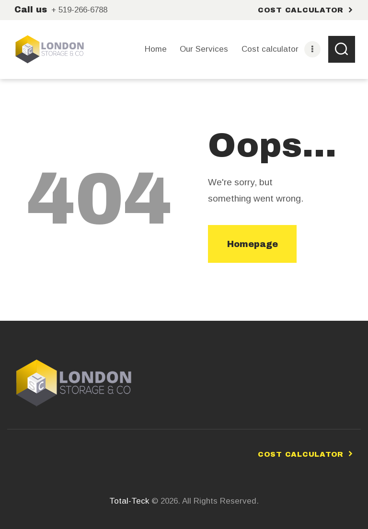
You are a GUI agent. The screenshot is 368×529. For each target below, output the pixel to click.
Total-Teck (129, 501)
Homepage (252, 244)
